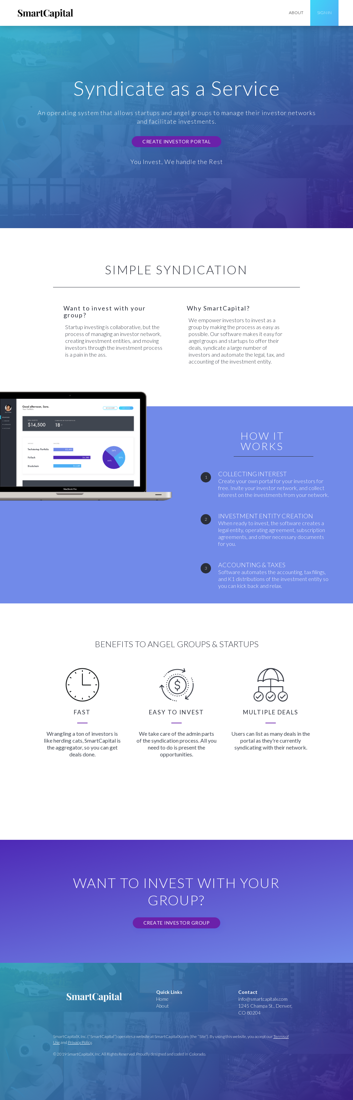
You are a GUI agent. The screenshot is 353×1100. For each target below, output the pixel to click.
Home (162, 999)
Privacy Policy (80, 1042)
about (296, 12)
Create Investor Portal (176, 141)
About (162, 1006)
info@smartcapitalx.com (263, 999)
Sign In (324, 12)
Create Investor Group (176, 923)
